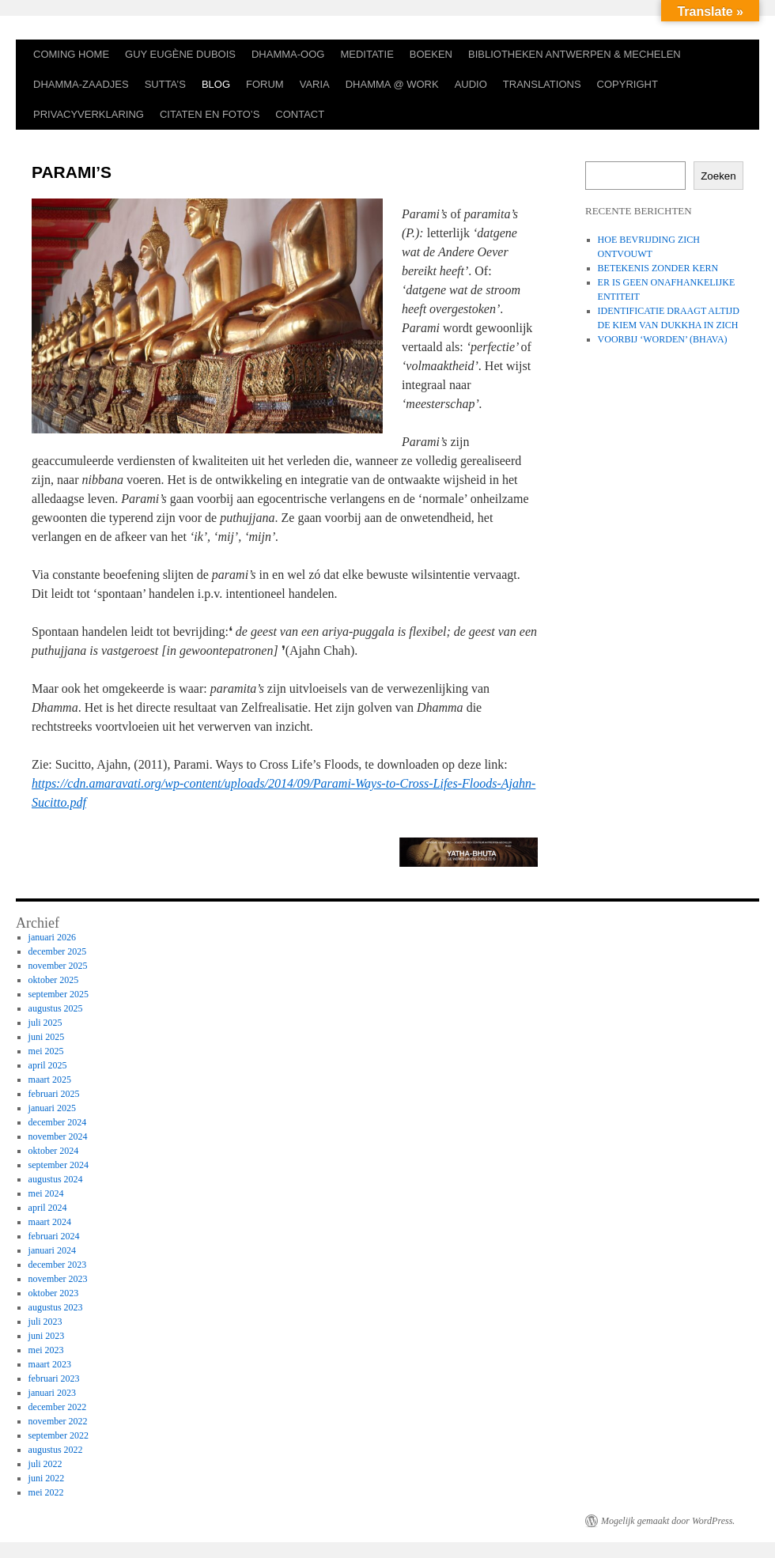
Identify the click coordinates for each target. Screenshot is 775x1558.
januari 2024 (52, 1250)
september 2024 (58, 1164)
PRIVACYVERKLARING (88, 114)
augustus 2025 (55, 1008)
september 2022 (58, 1435)
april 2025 (47, 1065)
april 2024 (47, 1207)
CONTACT (299, 114)
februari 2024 (54, 1236)
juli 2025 (45, 1022)
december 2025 (57, 951)
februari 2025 (54, 1093)
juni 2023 (46, 1335)
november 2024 (58, 1136)
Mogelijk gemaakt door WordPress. (668, 1520)
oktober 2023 (53, 1293)
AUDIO (471, 84)
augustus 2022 (55, 1449)
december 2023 (57, 1264)
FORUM (265, 84)
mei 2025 (46, 1051)
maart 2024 (49, 1221)
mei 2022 (46, 1492)
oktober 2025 (53, 979)
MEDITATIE (366, 54)
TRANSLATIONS (542, 84)
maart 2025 (49, 1079)
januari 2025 (52, 1108)
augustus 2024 (55, 1179)
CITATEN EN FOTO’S (209, 114)
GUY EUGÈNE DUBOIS (180, 54)
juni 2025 (46, 1036)
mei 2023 (46, 1350)
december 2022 (57, 1406)
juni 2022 (46, 1478)
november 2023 (58, 1278)
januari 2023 (52, 1392)
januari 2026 (52, 937)
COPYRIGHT (627, 84)
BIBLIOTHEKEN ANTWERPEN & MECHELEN (574, 54)
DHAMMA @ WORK (392, 84)
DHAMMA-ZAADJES (81, 84)
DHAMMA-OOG (287, 54)
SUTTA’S (165, 84)
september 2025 (58, 994)
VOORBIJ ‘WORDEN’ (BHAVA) (663, 339)
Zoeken (718, 176)
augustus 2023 (55, 1307)
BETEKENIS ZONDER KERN (658, 268)
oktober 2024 (53, 1150)
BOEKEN (431, 54)
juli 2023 (45, 1321)
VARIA (315, 84)
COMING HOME (71, 54)
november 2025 (58, 965)
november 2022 (58, 1421)
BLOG (216, 84)
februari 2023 (54, 1378)
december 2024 (57, 1122)
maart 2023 (49, 1364)
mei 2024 (46, 1193)
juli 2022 (45, 1463)
